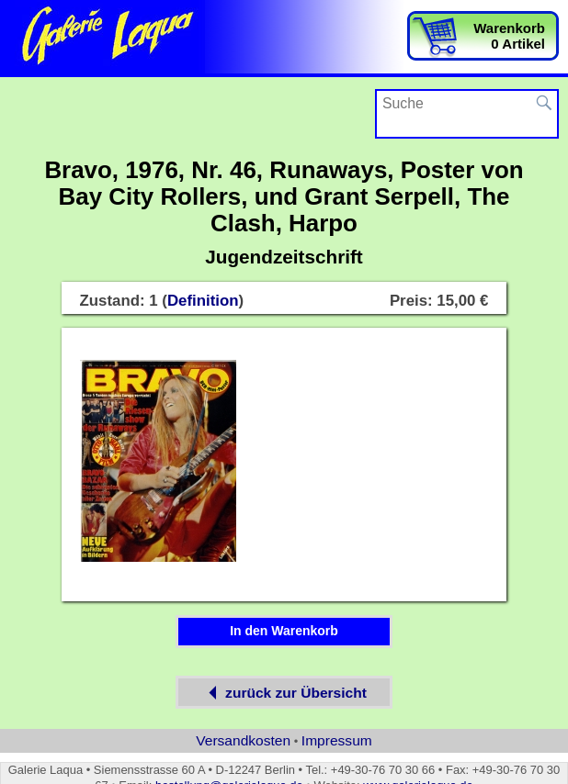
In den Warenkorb (284, 630)
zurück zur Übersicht (284, 692)
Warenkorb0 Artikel (509, 35)
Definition (203, 300)
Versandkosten (243, 740)
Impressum (336, 740)
